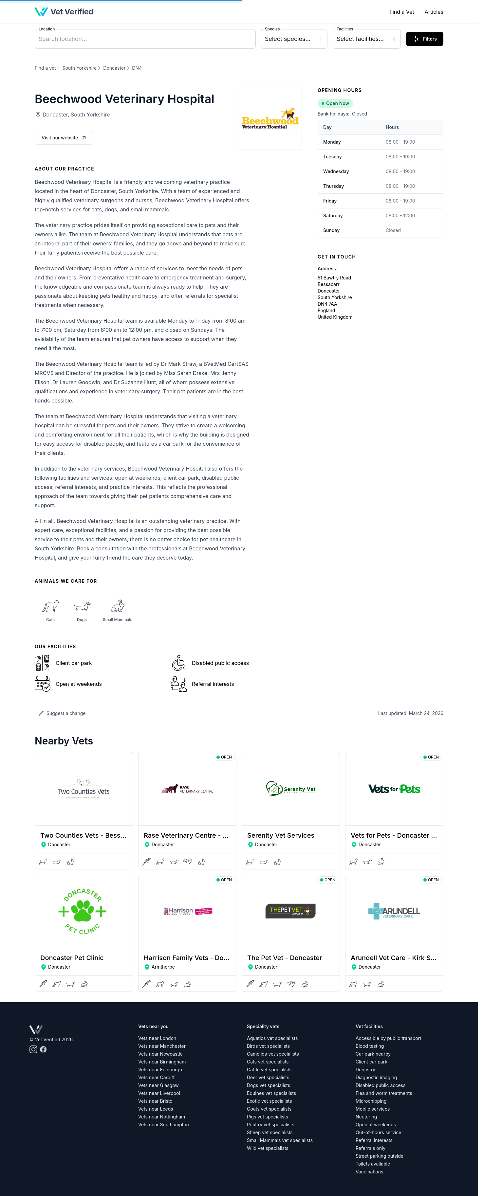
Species (272, 29)
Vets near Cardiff (156, 1077)
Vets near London (157, 1038)
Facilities (345, 29)
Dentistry (365, 1069)
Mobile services (373, 1109)
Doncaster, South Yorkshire (76, 114)
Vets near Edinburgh (160, 1069)
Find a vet (45, 68)
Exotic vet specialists (269, 1101)
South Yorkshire (80, 68)
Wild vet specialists (267, 1148)
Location (47, 29)
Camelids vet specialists (273, 1054)
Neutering (366, 1116)
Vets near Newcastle (160, 1054)
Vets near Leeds (155, 1109)
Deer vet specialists (268, 1077)
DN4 (137, 68)
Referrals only (370, 1148)
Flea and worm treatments (384, 1093)
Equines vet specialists (271, 1093)
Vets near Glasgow (158, 1085)
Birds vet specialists (268, 1046)
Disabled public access (380, 1085)
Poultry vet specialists (270, 1124)
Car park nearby (373, 1054)
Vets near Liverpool (159, 1093)
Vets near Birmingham (162, 1061)
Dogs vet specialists (268, 1085)
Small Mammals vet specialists (280, 1140)
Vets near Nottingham (161, 1116)
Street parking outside (379, 1156)
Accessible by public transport (388, 1038)
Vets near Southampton (163, 1124)
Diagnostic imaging (376, 1077)
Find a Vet (401, 12)
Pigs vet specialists (267, 1116)
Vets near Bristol (156, 1101)
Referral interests (374, 1140)
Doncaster (114, 68)
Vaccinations (369, 1171)
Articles (434, 12)
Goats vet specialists (269, 1109)
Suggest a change (62, 713)
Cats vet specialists (268, 1061)
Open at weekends (376, 1124)
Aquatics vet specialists (272, 1038)
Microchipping (371, 1101)
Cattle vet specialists (269, 1069)
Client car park (371, 1061)
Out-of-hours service (378, 1132)
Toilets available (373, 1164)
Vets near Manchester (162, 1046)
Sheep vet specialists (270, 1132)
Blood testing (370, 1046)
